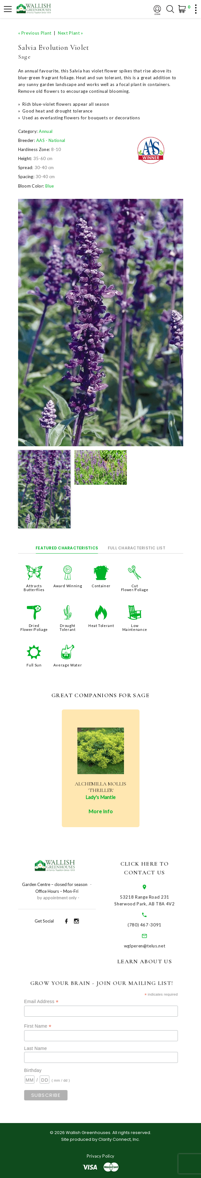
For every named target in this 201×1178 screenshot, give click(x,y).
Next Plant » (70, 33)
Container (101, 586)
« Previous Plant (34, 33)
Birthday (44, 1070)
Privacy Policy (101, 1156)
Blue (49, 186)
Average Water (67, 665)
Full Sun (34, 665)
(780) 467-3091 (154, 924)
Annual (45, 131)
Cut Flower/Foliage (135, 588)
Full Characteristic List (136, 548)
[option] (100, 322)
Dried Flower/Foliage (34, 627)
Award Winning (67, 586)
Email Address (53, 1002)
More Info (100, 811)
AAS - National (50, 140)
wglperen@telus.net (153, 945)
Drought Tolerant (67, 627)
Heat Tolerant (101, 625)
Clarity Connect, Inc (118, 1139)
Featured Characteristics (67, 548)
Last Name (47, 1048)
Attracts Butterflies (34, 588)
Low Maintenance (134, 627)
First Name (49, 1026)
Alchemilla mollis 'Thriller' (100, 787)
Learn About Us (153, 961)
